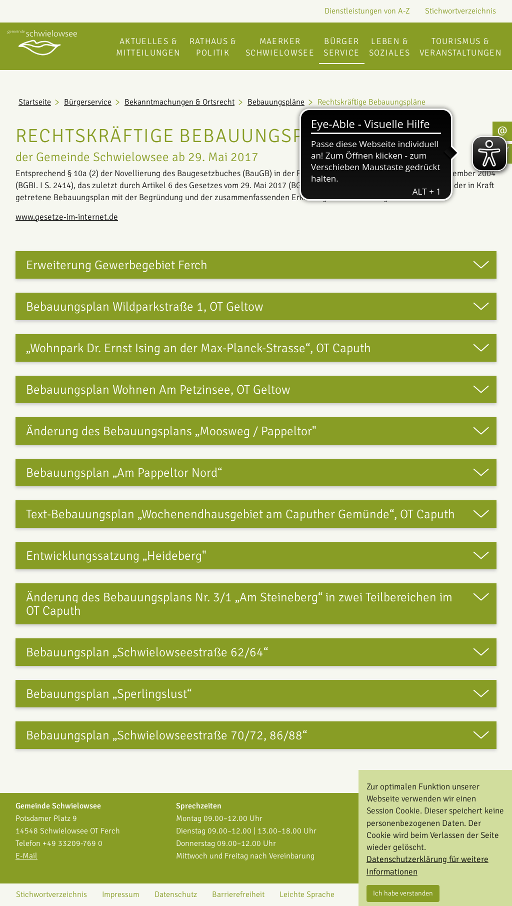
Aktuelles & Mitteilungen (148, 47)
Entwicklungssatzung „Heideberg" (116, 555)
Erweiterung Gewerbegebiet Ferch (117, 265)
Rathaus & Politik (213, 47)
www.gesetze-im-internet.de (67, 217)
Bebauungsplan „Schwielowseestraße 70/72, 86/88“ (166, 735)
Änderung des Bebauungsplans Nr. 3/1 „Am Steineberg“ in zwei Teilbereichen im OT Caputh (239, 603)
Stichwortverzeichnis (460, 11)
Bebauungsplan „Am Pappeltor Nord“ (124, 472)
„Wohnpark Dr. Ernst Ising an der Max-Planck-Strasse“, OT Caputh (198, 348)
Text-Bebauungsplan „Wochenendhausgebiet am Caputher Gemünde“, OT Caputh (240, 514)
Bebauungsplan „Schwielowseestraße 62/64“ (147, 652)
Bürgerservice (342, 47)
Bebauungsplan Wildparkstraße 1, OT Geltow (145, 306)
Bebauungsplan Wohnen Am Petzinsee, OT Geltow (158, 389)
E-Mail (27, 856)
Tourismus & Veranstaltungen (461, 47)
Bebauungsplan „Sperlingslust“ (109, 693)
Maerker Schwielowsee (280, 47)
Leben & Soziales (389, 47)
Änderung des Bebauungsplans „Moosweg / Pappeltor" (171, 431)
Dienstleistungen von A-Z (367, 11)
